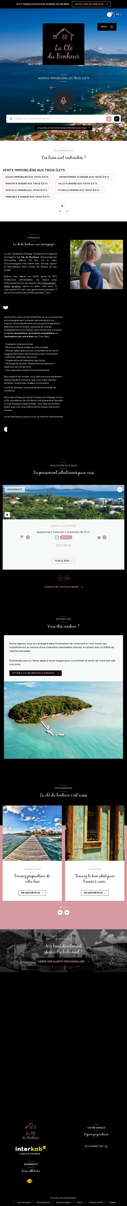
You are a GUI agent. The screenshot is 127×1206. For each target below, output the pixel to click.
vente (7, 286)
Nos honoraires (24, 1202)
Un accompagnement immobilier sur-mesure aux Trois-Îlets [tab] (33, 307)
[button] (66, 211)
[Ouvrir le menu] (106, 27)
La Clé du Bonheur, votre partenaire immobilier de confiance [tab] (35, 429)
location (16, 286)
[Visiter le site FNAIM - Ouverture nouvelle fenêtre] (29, 1181)
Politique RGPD (96, 1202)
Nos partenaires (43, 1202)
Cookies (112, 1202)
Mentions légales (63, 1202)
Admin (80, 1202)
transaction (49, 283)
